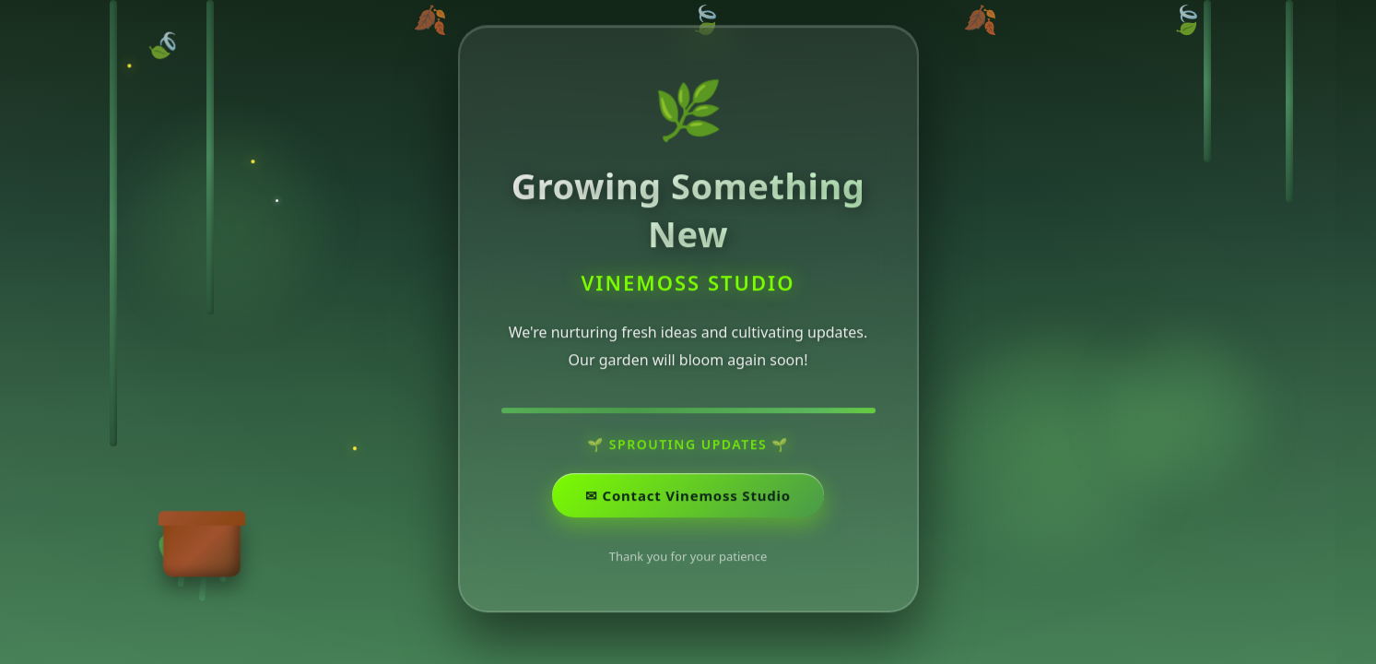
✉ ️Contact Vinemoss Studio (688, 506)
